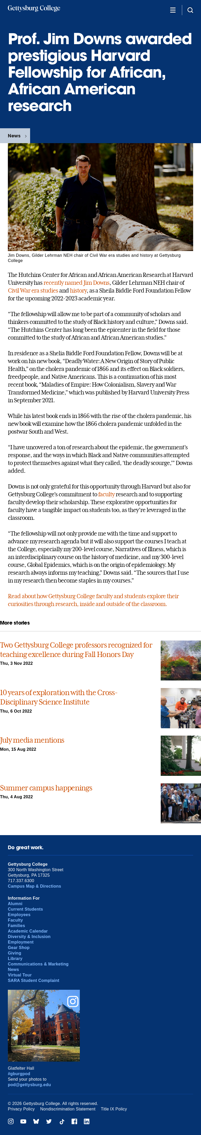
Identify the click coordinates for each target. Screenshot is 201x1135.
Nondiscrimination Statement (68, 1109)
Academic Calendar (28, 931)
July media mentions (32, 740)
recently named (62, 282)
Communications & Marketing (38, 964)
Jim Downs (96, 282)
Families (16, 925)
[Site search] (190, 9)
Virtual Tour (20, 975)
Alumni (15, 903)
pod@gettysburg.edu (29, 1084)
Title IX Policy (114, 1109)
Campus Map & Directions (34, 886)
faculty (106, 494)
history (78, 290)
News (14, 136)
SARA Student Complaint (33, 980)
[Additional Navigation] (173, 9)
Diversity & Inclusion (29, 936)
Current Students (25, 909)
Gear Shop (19, 947)
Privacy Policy (21, 1109)
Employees (19, 914)
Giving (14, 953)
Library (15, 958)
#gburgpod (19, 1074)
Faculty (15, 920)
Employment (21, 942)
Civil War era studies (33, 290)
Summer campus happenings (46, 788)
